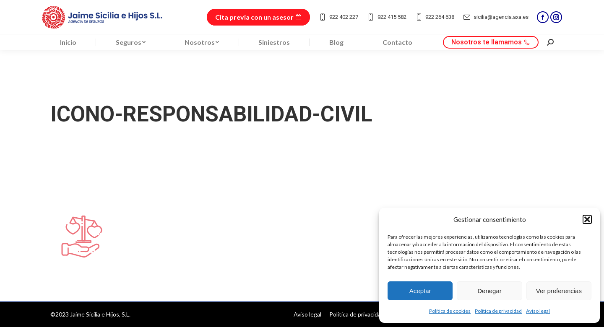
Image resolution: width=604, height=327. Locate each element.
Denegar (489, 290)
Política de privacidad (498, 311)
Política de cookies (450, 311)
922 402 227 (338, 17)
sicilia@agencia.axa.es (495, 17)
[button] (587, 219)
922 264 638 (435, 17)
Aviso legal (538, 311)
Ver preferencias (559, 290)
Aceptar (420, 290)
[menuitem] (68, 42)
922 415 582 (386, 17)
